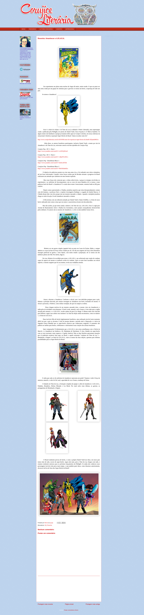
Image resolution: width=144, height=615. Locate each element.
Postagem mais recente (45, 604)
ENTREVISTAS (70, 29)
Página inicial (69, 604)
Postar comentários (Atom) (71, 610)
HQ (46, 525)
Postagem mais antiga (93, 604)
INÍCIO (23, 29)
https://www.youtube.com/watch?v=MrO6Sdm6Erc (53, 168)
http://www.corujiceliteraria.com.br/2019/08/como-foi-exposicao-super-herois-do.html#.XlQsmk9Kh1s (68, 139)
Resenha (49, 525)
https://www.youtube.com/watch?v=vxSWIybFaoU (53, 151)
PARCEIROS (32, 29)
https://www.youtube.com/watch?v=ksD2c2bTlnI (52, 162)
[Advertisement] (69, 588)
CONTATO (59, 29)
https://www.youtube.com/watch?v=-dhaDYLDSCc (53, 157)
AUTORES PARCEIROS (46, 29)
